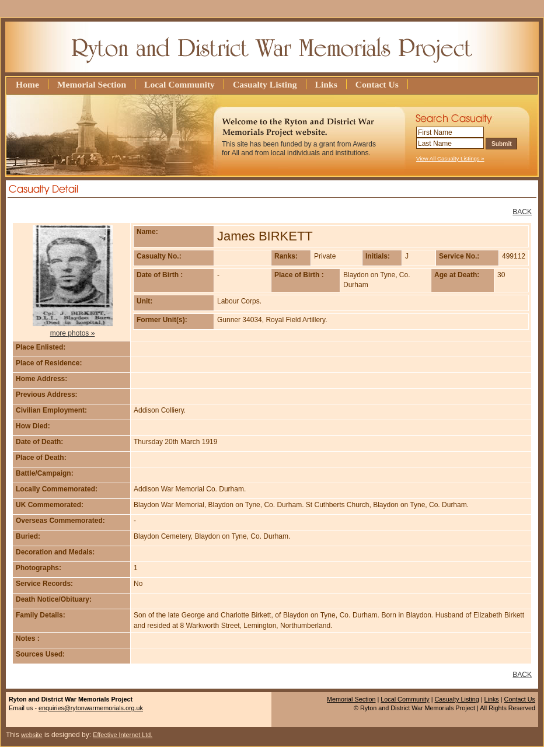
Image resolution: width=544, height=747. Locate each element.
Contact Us (377, 84)
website (32, 734)
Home (27, 84)
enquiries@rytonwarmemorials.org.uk (91, 707)
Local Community (179, 84)
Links (326, 84)
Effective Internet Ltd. (122, 734)
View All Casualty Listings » (450, 158)
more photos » (72, 333)
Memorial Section (91, 84)
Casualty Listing (265, 84)
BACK (522, 212)
